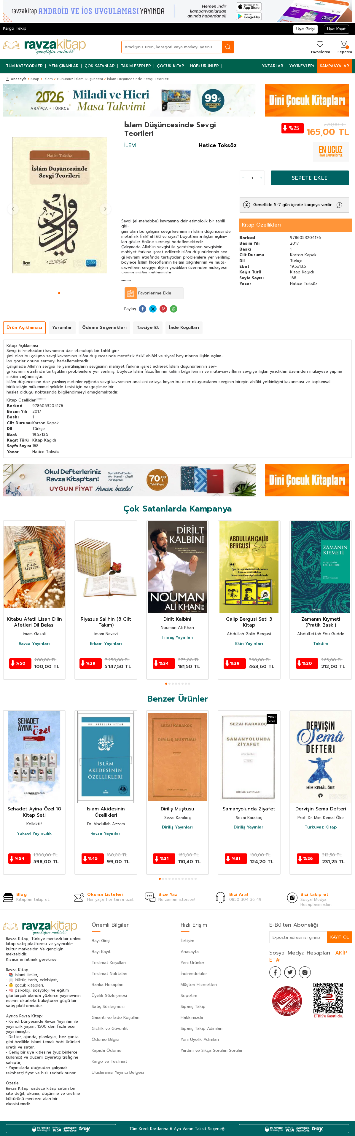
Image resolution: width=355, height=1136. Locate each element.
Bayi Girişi (101, 941)
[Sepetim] (344, 47)
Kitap (35, 79)
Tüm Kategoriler (24, 66)
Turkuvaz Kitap (321, 827)
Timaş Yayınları (177, 637)
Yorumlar (62, 327)
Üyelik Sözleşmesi (109, 995)
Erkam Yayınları (106, 643)
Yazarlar (272, 66)
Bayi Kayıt (101, 952)
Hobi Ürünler (204, 66)
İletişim (187, 941)
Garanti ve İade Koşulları (115, 1017)
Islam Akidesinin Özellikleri (106, 812)
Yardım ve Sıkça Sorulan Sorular (212, 1050)
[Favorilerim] (320, 47)
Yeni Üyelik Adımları (200, 1039)
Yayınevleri (301, 66)
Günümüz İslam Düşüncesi (80, 79)
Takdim (320, 643)
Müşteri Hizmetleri (199, 985)
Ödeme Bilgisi (105, 1039)
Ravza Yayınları (34, 643)
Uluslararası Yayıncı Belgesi (118, 1072)
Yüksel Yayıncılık (34, 833)
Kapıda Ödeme (107, 1050)
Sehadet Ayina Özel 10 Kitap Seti (34, 812)
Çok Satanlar (100, 66)
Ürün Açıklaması (24, 327)
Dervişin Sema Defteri (320, 809)
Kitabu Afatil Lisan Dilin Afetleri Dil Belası (34, 622)
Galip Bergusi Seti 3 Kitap (249, 622)
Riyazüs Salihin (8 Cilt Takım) (106, 622)
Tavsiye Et (148, 327)
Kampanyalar (334, 66)
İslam (48, 79)
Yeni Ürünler (192, 963)
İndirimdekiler (194, 974)
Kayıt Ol (339, 937)
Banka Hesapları (107, 985)
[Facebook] (275, 972)
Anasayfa (16, 79)
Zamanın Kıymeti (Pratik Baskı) (320, 622)
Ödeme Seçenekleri (104, 327)
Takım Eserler (136, 66)
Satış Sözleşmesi (108, 1006)
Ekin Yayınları (249, 643)
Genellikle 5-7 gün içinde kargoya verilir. (292, 205)
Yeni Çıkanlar (64, 66)
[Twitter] (290, 972)
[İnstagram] (305, 972)
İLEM (130, 145)
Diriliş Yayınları (177, 827)
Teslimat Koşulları (109, 963)
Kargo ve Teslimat (109, 1061)
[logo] (44, 47)
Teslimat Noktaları (109, 974)
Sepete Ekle (310, 178)
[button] (59, 293)
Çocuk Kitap (170, 66)
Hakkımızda (192, 1017)
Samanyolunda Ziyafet (249, 809)
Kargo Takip (14, 28)
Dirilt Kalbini (177, 619)
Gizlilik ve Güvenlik (110, 1028)
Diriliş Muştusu (177, 809)
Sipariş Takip (193, 1006)
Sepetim (189, 995)
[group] (59, 205)
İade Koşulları (184, 327)
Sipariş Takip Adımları (201, 1028)
